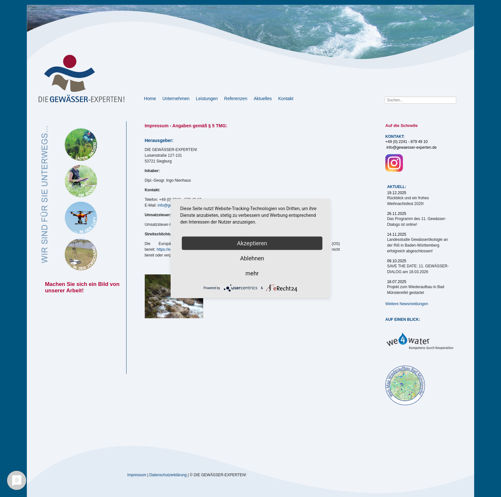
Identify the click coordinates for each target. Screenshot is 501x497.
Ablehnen (252, 258)
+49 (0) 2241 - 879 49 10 (406, 141)
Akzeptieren (252, 243)
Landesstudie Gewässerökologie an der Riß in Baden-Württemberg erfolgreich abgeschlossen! (417, 245)
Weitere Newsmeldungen (406, 304)
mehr (251, 273)
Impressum (136, 474)
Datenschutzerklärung (168, 474)
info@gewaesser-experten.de (411, 147)
